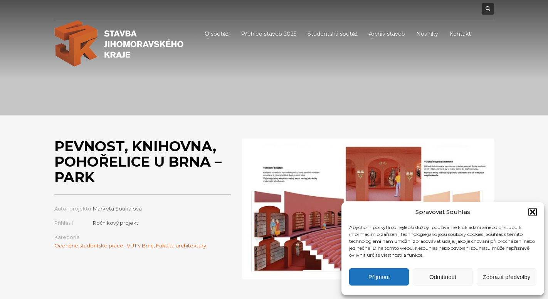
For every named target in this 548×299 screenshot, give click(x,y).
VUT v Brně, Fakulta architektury (166, 245)
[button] (532, 212)
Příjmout (379, 277)
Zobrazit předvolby (506, 277)
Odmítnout (442, 277)
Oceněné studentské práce (88, 245)
